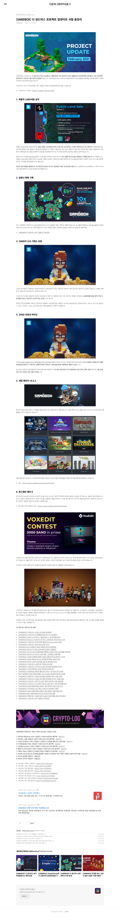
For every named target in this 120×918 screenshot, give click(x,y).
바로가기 (61, 736)
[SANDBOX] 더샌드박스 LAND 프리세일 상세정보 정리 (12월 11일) (40, 676)
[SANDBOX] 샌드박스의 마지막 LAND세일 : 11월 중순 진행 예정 (39, 654)
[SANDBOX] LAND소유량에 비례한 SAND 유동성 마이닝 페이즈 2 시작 (41, 657)
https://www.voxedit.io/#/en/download (52, 506)
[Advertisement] (60, 801)
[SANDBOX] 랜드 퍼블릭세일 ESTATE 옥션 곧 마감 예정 (36, 693)
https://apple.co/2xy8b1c (45, 776)
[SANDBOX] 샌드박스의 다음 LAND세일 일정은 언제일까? (37, 649)
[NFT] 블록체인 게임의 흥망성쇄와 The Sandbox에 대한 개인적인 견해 (41, 674)
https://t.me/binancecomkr (46, 781)
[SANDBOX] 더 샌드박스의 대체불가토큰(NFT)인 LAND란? (37, 635)
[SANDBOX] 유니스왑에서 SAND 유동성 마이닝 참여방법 (37, 647)
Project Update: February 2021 (43, 90)
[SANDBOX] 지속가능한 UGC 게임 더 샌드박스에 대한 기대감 (38, 688)
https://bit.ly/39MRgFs (49, 773)
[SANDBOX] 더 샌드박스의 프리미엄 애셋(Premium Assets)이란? (40, 642)
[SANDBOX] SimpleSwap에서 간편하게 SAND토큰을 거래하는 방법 (33, 839)
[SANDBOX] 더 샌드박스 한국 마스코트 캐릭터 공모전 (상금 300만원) (40, 681)
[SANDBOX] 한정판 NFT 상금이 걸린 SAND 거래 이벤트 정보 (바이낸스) (42, 696)
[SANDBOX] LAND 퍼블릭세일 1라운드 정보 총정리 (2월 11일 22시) (40, 686)
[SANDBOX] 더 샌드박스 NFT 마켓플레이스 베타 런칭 (29, 836)
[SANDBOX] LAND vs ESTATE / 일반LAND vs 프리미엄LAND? (39, 637)
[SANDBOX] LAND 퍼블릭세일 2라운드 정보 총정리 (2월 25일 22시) (40, 691)
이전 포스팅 (32, 157)
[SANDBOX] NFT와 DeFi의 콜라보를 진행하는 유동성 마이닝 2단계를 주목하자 (44, 652)
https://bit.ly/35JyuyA (44, 763)
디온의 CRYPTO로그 (60, 4)
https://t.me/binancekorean (47, 778)
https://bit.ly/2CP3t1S (43, 771)
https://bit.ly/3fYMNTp (43, 768)
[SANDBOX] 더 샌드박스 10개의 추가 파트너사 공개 (35, 664)
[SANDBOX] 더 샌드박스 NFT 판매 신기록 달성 (33, 232)
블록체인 (18, 833)
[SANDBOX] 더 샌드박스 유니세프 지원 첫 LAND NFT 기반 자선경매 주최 (42, 684)
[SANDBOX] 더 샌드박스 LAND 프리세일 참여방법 (34, 632)
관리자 (66, 914)
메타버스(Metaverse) (28, 833)
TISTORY (60, 914)
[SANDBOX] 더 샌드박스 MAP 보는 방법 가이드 (34, 644)
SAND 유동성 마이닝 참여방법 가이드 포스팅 (35, 362)
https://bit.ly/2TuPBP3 (43, 766)
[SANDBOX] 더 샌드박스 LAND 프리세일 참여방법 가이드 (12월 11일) (41, 679)
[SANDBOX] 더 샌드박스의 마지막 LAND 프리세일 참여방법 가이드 (40, 666)
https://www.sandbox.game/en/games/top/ (38, 483)
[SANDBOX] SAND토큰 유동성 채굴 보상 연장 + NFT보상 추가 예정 (40, 671)
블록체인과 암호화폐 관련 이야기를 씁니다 (32, 894)
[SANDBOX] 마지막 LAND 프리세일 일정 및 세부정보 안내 (37, 662)
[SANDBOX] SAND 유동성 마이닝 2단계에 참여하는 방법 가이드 (39, 659)
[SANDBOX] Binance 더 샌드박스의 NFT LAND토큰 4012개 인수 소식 (41, 639)
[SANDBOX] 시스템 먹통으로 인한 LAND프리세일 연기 (36, 669)
